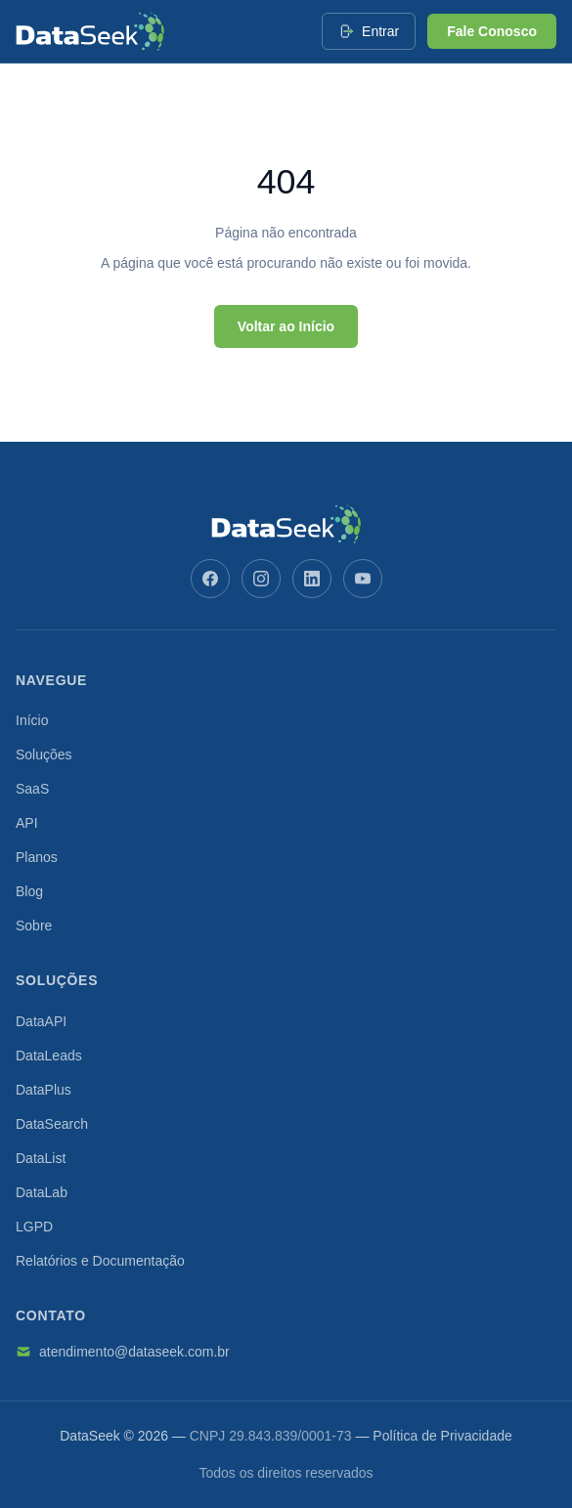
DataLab (41, 1192)
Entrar (368, 31)
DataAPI (41, 1021)
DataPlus (43, 1090)
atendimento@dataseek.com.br (123, 1351)
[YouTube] (362, 578)
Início (32, 720)
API (27, 823)
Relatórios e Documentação (100, 1261)
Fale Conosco (492, 31)
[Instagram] (261, 578)
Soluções (44, 754)
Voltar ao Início (286, 326)
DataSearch (52, 1124)
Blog (29, 891)
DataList (41, 1158)
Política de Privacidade (442, 1435)
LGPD (34, 1226)
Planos (37, 857)
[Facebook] (210, 578)
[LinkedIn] (311, 578)
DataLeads (49, 1055)
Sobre (34, 925)
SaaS (32, 789)
